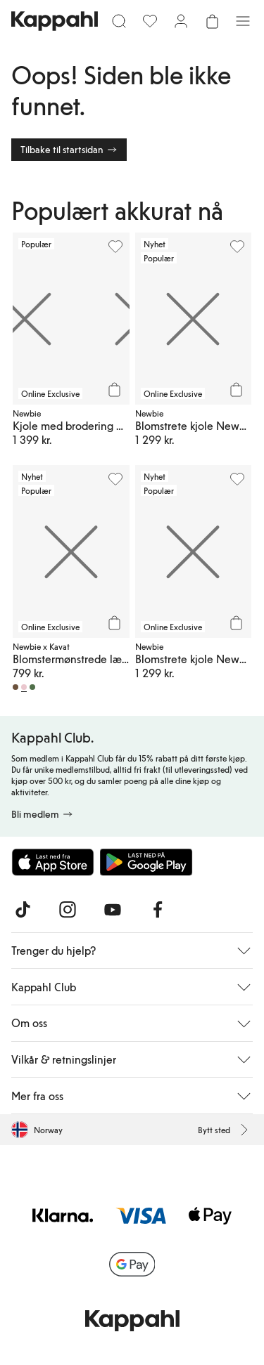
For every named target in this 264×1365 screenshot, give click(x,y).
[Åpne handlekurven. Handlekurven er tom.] (211, 21)
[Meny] (242, 21)
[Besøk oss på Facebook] (157, 910)
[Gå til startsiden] (54, 21)
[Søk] (118, 21)
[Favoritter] (149, 21)
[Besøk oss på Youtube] (112, 910)
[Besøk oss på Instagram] (67, 910)
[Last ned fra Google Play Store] (146, 862)
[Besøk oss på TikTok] (22, 910)
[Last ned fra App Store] (52, 862)
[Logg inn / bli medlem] (180, 21)
